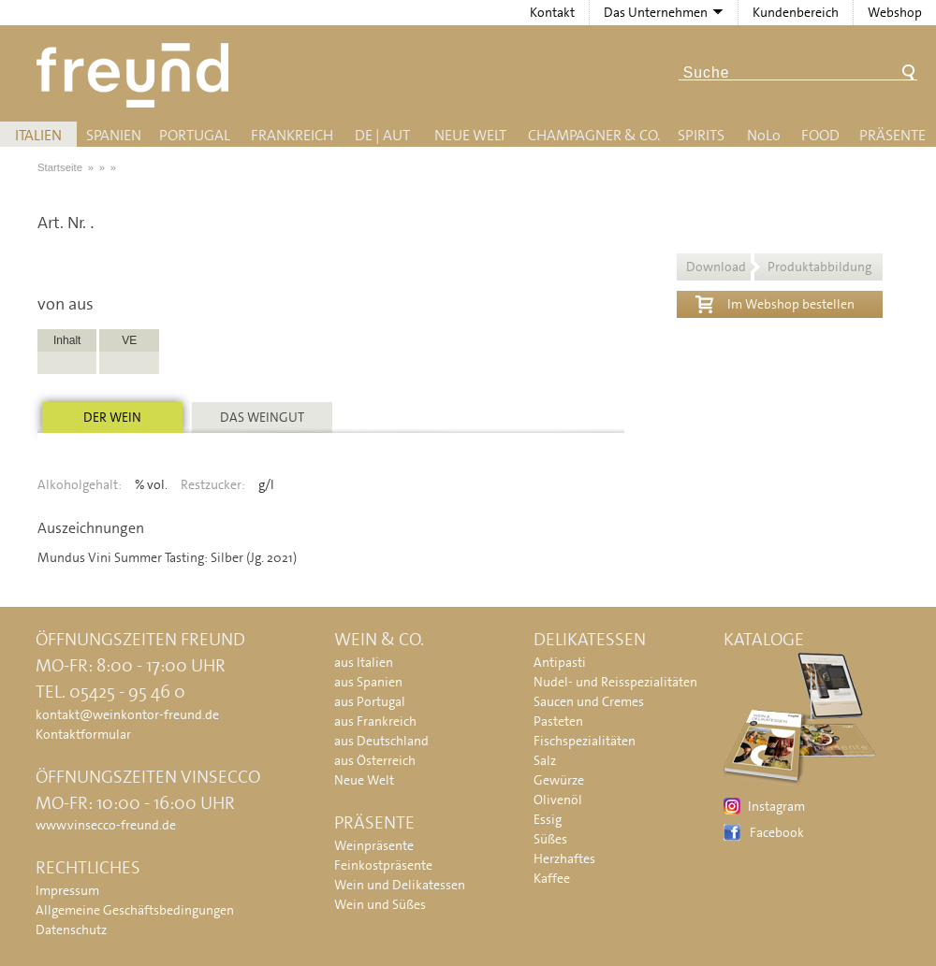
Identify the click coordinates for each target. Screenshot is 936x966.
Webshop (895, 12)
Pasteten (558, 721)
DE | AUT (382, 135)
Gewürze (559, 779)
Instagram (776, 806)
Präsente (892, 135)
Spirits (701, 135)
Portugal (194, 135)
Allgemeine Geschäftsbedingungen (135, 909)
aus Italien (363, 662)
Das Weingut (262, 417)
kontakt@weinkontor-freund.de (127, 714)
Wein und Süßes (380, 904)
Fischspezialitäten (585, 740)
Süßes (550, 838)
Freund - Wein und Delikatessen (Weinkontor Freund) (136, 75)
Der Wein (112, 417)
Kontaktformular (83, 734)
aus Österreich (375, 760)
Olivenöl (558, 799)
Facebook (777, 832)
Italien (38, 135)
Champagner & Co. (594, 135)
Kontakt (552, 12)
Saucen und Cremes (589, 701)
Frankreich (292, 135)
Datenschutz (71, 929)
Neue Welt (470, 135)
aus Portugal (369, 701)
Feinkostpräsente (383, 865)
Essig (548, 819)
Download (778, 266)
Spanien (113, 135)
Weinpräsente (374, 845)
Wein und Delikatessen (399, 884)
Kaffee (552, 878)
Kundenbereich (796, 12)
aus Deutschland (381, 740)
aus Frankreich (375, 721)
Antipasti (560, 662)
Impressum (67, 890)
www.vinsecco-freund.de (106, 824)
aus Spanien (368, 681)
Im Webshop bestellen (775, 302)
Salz (545, 760)
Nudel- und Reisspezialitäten (615, 681)
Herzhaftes (564, 858)
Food (820, 135)
